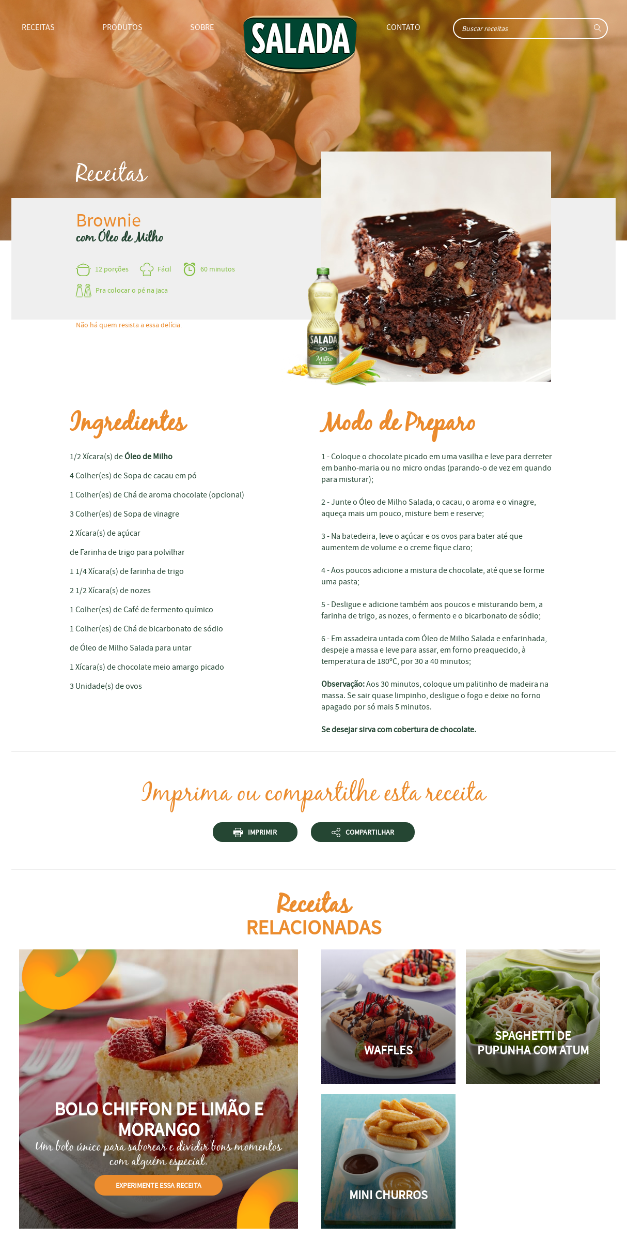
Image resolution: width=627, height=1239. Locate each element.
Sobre (202, 27)
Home (300, 45)
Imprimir (255, 833)
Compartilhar (363, 833)
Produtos (122, 27)
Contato (403, 27)
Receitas (38, 27)
